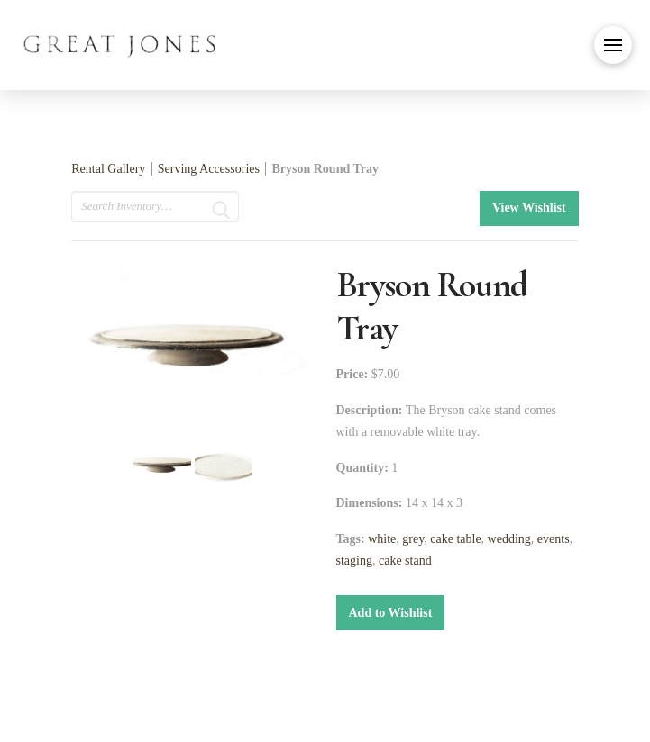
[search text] (155, 206)
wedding (509, 539)
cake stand (405, 560)
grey (413, 539)
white (382, 539)
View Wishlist (529, 207)
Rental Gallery (108, 169)
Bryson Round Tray (325, 169)
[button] (613, 45)
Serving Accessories (209, 169)
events (553, 539)
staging (354, 560)
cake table (455, 539)
